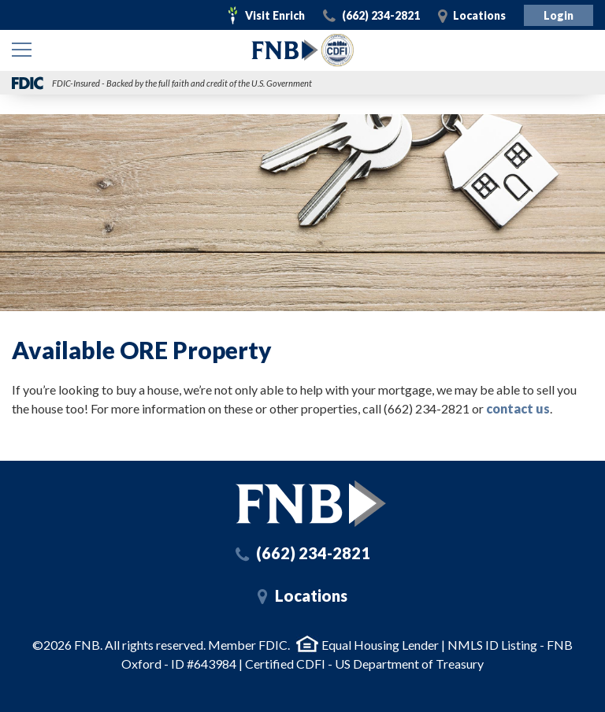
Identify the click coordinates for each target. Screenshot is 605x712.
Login (558, 15)
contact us (518, 408)
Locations (479, 15)
